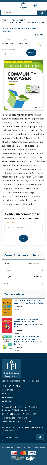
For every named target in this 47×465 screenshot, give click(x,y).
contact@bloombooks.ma (16, 418)
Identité (6, 401)
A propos (7, 390)
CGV (5, 394)
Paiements (8, 397)
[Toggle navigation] (8, 5)
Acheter (31, 52)
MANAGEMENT (18, 20)
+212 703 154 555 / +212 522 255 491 (21, 414)
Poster (23, 238)
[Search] (23, 12)
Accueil (5, 20)
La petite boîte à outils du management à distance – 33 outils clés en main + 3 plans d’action (28, 340)
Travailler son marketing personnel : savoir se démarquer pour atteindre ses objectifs (29, 323)
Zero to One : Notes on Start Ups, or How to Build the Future (29, 301)
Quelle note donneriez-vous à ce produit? (22, 218)
